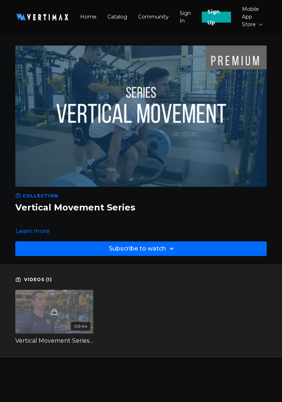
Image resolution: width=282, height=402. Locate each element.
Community (153, 16)
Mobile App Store (252, 17)
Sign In (185, 17)
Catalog (117, 16)
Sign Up (213, 17)
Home (88, 16)
